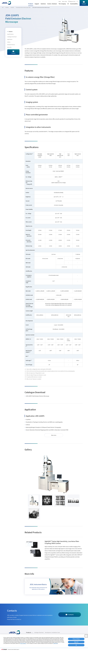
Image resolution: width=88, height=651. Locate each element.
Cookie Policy (55, 643)
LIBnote (28, 424)
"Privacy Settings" (23, 643)
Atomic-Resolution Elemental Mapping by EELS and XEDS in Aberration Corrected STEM (47, 430)
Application (9, 39)
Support (37, 4)
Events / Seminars (52, 4)
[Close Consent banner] (86, 636)
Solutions (43, 4)
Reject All (76, 642)
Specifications (10, 34)
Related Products (11, 44)
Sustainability (74, 4)
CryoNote (28, 419)
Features (10, 31)
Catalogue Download (11, 36)
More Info (9, 47)
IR (68, 4)
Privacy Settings (76, 638)
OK (76, 645)
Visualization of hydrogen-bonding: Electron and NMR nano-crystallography (44, 422)
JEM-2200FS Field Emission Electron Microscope (37, 396)
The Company (62, 4)
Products (30, 4)
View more (53, 435)
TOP (2, 7)
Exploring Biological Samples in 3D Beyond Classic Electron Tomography (43, 427)
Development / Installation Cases (52, 632)
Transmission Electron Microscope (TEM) (23, 7)
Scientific (12, 7)
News (60, 1)
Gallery (8, 42)
